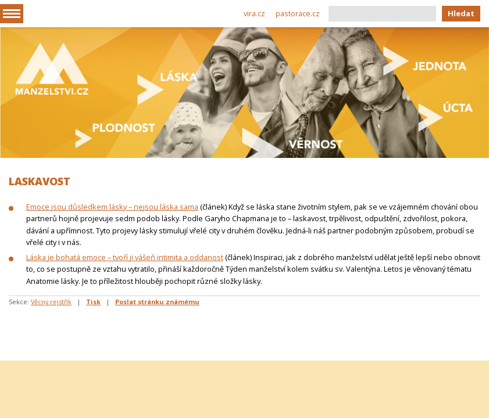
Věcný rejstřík (51, 301)
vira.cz (254, 13)
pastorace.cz (298, 13)
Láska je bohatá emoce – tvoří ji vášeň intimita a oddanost (124, 257)
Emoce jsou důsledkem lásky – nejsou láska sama (112, 206)
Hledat (461, 13)
